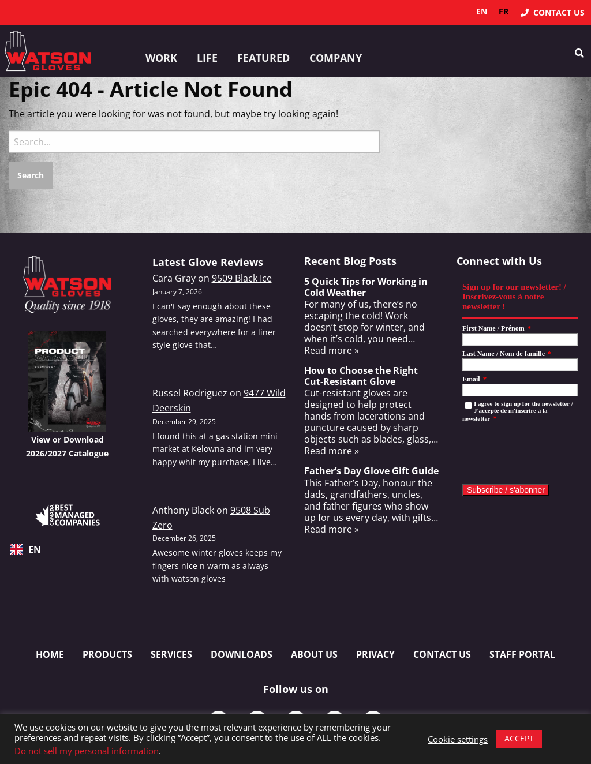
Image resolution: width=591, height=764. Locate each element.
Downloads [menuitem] (241, 654)
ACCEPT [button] (519, 738)
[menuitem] (552, 12)
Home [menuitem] (50, 654)
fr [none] (503, 11)
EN (25, 550)
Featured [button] (263, 58)
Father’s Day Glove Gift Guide (371, 471)
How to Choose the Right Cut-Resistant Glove (361, 376)
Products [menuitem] (107, 654)
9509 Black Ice (242, 278)
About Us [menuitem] (314, 654)
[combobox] (67, 549)
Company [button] (335, 58)
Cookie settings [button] (458, 739)
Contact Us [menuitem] (442, 654)
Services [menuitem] (171, 654)
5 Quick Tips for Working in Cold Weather (366, 287)
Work (161, 58)
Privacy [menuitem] (375, 654)
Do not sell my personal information (86, 750)
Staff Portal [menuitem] (522, 654)
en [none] (481, 11)
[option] (503, 11)
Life (207, 58)
